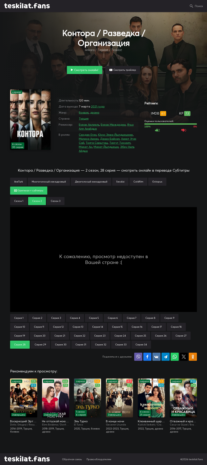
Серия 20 (39, 335)
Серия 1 (18, 317)
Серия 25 (140, 335)
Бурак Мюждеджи (113, 124)
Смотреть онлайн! (86, 70)
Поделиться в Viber (138, 357)
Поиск (199, 6)
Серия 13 (78, 326)
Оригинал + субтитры (28, 190)
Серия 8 (150, 317)
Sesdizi (120, 181)
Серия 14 (97, 326)
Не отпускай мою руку (55, 421)
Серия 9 (169, 317)
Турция (84, 118)
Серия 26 (161, 335)
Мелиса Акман (89, 139)
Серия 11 (39, 326)
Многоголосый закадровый (49, 181)
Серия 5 (94, 317)
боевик (84, 112)
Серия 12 (58, 326)
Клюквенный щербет (151, 421)
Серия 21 (59, 335)
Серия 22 (79, 335)
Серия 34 (141, 344)
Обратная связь (72, 459)
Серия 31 (80, 344)
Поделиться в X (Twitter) (184, 357)
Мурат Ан (85, 147)
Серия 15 (117, 326)
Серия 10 (19, 326)
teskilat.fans (27, 6)
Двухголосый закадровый (91, 181)
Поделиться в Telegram (166, 357)
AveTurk (18, 181)
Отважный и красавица (183, 421)
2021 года (98, 106)
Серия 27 (181, 335)
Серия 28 (20, 344)
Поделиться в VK (156, 357)
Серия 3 (56, 317)
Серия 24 (120, 335)
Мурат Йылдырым (106, 147)
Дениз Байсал (110, 139)
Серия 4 (75, 317)
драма (94, 112)
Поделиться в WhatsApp (175, 357)
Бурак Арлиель (89, 124)
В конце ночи (115, 421)
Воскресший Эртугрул (23, 421)
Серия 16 (137, 326)
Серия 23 (100, 335)
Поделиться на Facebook (147, 357)
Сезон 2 (37, 200)
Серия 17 (156, 326)
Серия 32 (100, 344)
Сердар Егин (88, 135)
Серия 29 (40, 344)
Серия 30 (61, 344)
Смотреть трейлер (124, 69)
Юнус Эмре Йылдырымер (115, 135)
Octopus (157, 181)
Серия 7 (131, 317)
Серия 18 (176, 326)
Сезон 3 (55, 200)
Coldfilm (138, 181)
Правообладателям (99, 459)
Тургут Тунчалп (120, 143)
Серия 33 (121, 344)
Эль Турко (81, 421)
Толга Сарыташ (97, 143)
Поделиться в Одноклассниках (193, 357)
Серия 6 (113, 317)
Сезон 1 (18, 200)
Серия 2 (37, 317)
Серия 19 (19, 335)
